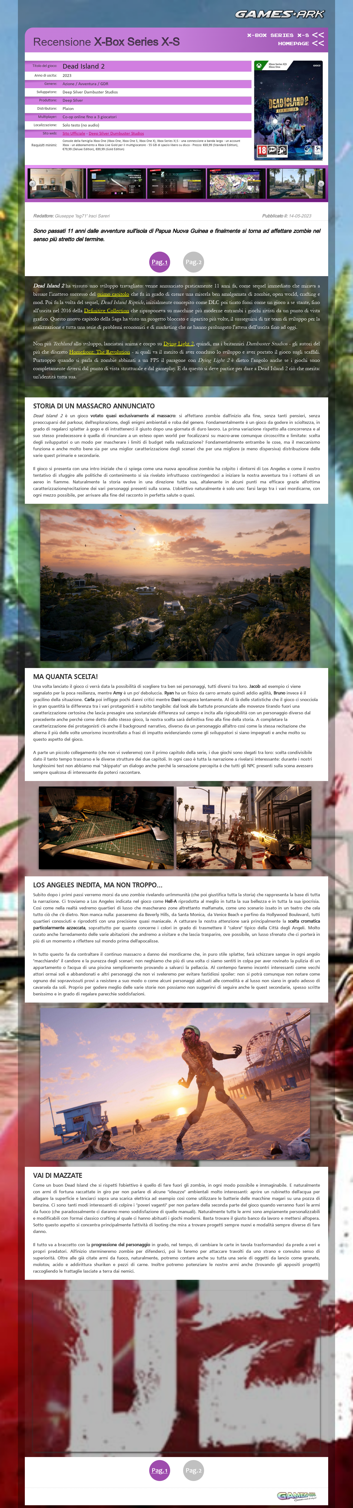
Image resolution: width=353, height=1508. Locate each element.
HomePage (293, 43)
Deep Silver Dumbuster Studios (116, 133)
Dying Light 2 (179, 344)
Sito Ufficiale (74, 133)
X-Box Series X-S (278, 35)
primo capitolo (113, 294)
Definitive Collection (106, 311)
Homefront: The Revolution (99, 352)
